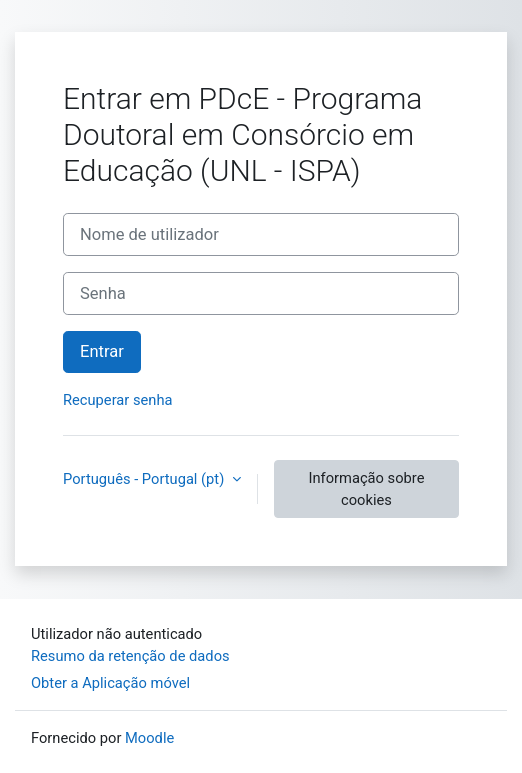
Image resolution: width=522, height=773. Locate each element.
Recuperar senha (118, 400)
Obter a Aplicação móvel (110, 683)
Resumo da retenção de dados (130, 656)
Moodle (149, 738)
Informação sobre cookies (366, 489)
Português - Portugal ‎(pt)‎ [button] (145, 479)
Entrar (102, 351)
